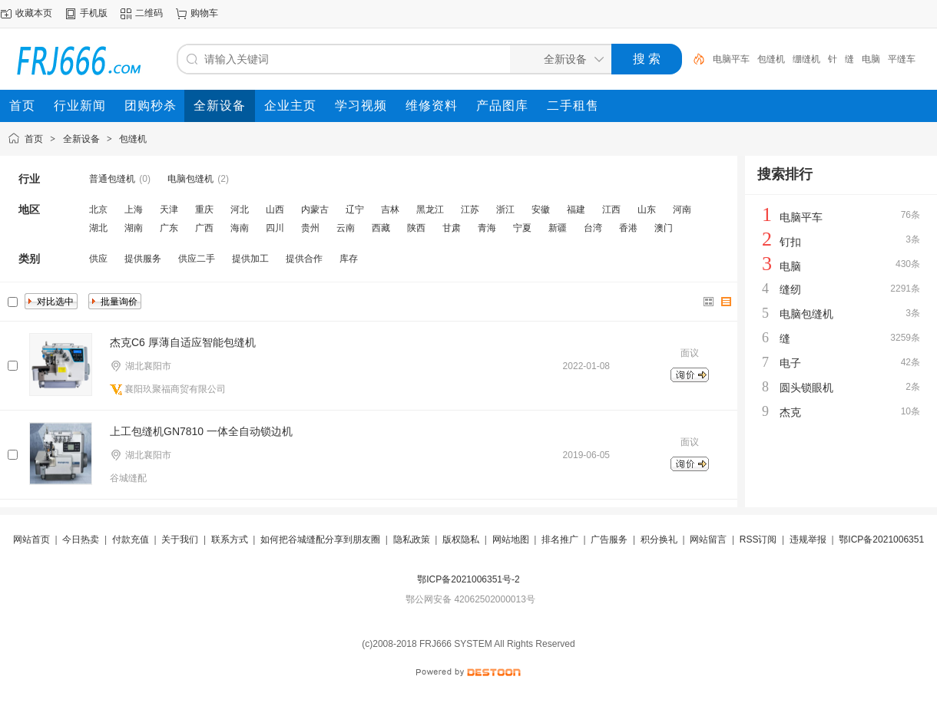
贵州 (310, 228)
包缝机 (771, 59)
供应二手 (196, 258)
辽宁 (355, 209)
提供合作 (304, 258)
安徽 (540, 209)
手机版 (94, 13)
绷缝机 (806, 59)
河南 (682, 209)
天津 (169, 209)
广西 (204, 228)
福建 (576, 209)
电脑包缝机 (190, 178)
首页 (34, 139)
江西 (611, 209)
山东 (646, 209)
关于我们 (179, 539)
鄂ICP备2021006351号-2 (468, 579)
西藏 (381, 228)
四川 (275, 228)
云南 (345, 228)
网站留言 (708, 539)
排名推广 (559, 539)
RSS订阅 (758, 539)
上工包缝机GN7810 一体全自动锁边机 (201, 431)
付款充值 (130, 539)
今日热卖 (80, 539)
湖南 (133, 228)
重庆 (204, 209)
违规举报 (808, 539)
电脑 (871, 59)
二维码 (149, 13)
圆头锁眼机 (806, 387)
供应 (98, 258)
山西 (275, 209)
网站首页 (31, 539)
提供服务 (142, 258)
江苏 (470, 209)
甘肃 (451, 228)
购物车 (204, 13)
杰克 (790, 412)
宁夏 (522, 228)
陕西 (416, 228)
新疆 (557, 228)
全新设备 (81, 139)
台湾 (593, 228)
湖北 (98, 228)
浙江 (505, 209)
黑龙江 (430, 209)
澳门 (663, 228)
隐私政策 (411, 539)
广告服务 (609, 539)
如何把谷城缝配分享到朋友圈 (320, 539)
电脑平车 (731, 59)
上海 (133, 209)
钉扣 (790, 242)
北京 (98, 209)
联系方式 (229, 539)
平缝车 (901, 59)
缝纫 (790, 289)
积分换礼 (659, 539)
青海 (487, 228)
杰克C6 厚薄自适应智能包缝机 (183, 342)
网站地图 (510, 539)
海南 (239, 228)
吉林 (390, 209)
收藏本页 (33, 13)
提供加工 (250, 258)
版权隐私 (460, 539)
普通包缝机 (112, 178)
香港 (628, 228)
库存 (348, 258)
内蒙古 (315, 209)
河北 (239, 209)
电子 (790, 363)
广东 (169, 228)
